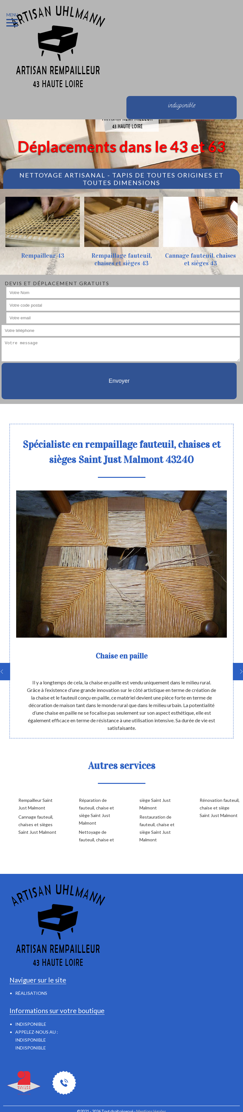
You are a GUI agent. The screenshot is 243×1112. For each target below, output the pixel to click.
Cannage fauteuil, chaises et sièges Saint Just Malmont (37, 824)
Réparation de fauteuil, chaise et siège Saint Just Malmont (96, 811)
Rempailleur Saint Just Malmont (35, 803)
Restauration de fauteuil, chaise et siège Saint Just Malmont (157, 828)
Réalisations (31, 993)
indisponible (30, 1040)
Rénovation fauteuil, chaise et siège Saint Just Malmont (220, 807)
